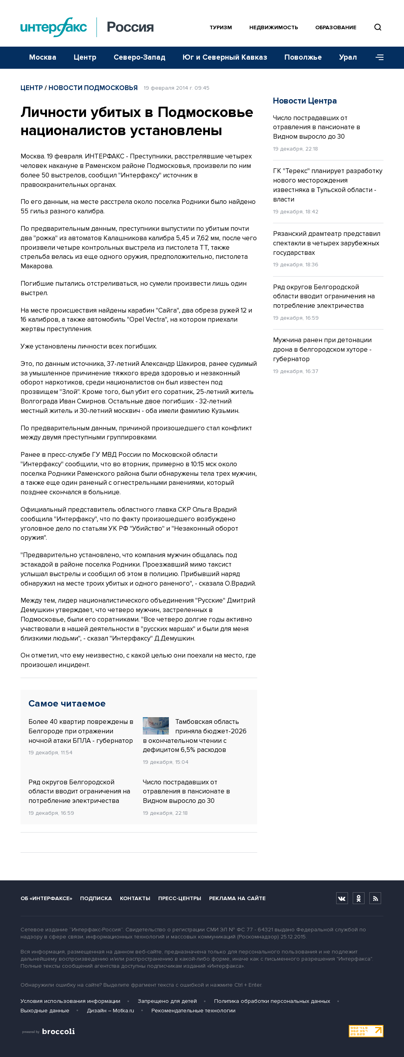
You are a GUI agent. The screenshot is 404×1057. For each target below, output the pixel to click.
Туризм (220, 27)
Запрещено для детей (167, 1001)
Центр (85, 57)
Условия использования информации (70, 1001)
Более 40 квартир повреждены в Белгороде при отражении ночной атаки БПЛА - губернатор (80, 731)
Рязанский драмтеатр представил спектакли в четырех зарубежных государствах (326, 243)
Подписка (96, 898)
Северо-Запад (139, 57)
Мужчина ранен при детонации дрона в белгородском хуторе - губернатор (322, 349)
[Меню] (376, 57)
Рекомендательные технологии (194, 1010)
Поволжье (303, 57)
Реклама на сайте (237, 898)
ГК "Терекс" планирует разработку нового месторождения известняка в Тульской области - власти (327, 185)
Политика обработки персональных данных (272, 1001)
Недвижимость (273, 27)
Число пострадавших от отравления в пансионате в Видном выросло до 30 (186, 791)
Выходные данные (45, 1010)
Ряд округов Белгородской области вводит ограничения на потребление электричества (79, 791)
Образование (335, 27)
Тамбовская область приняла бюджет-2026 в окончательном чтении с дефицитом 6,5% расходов (195, 735)
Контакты (135, 898)
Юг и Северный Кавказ (225, 57)
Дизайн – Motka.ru (110, 1010)
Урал (348, 57)
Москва (42, 57)
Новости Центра (305, 101)
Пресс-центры (179, 898)
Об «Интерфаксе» (46, 898)
